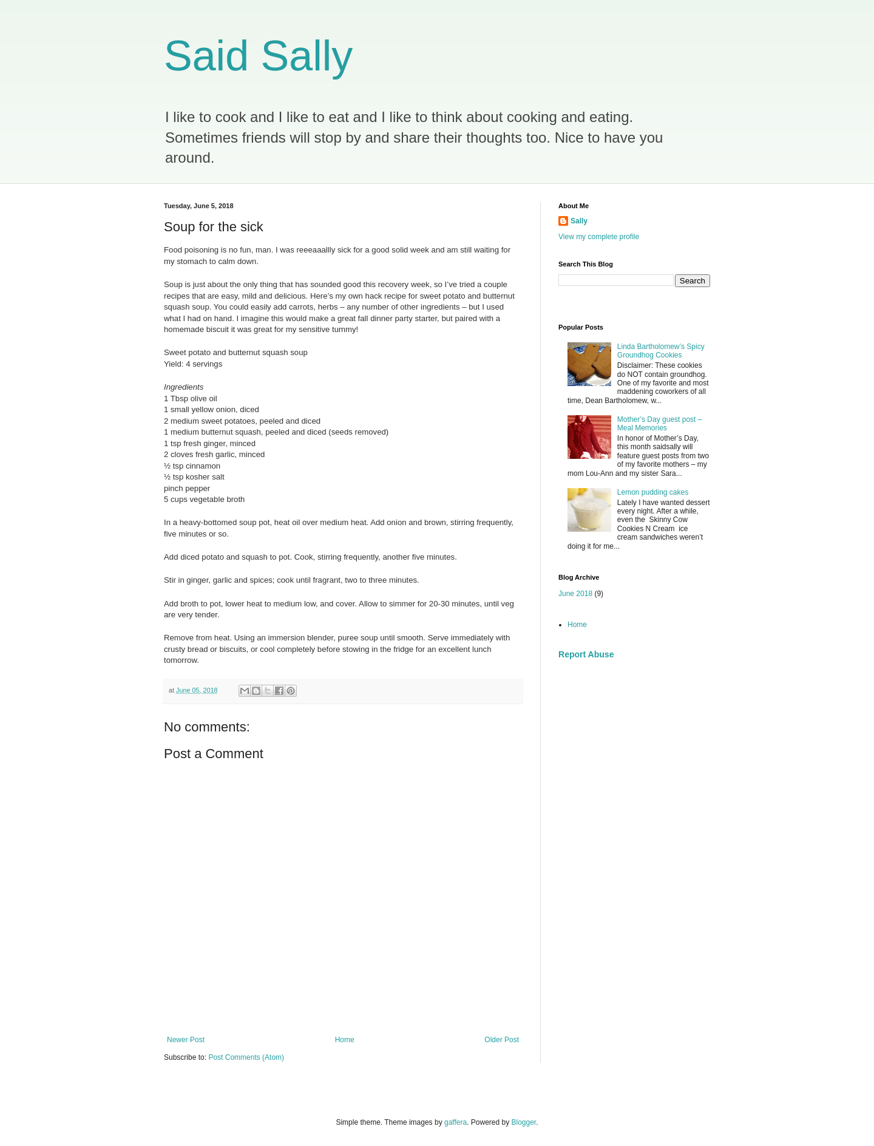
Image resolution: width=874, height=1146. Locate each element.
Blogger (524, 1122)
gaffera (455, 1122)
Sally (579, 221)
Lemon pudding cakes (652, 492)
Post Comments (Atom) (246, 1057)
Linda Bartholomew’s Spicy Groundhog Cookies (661, 350)
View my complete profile (598, 236)
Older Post (501, 1040)
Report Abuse (586, 654)
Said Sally (258, 56)
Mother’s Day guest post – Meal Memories (659, 423)
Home (344, 1040)
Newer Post (186, 1040)
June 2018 (575, 593)
